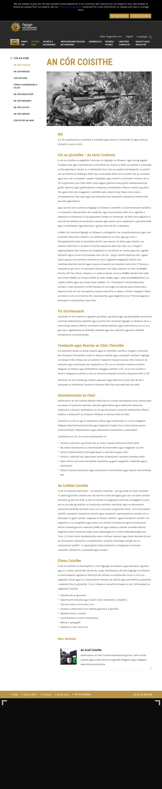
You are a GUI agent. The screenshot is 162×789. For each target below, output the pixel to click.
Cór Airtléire (20, 78)
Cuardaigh (144, 36)
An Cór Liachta (21, 107)
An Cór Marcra (22, 71)
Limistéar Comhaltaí (124, 43)
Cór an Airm (19, 58)
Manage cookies (119, 16)
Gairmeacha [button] (95, 41)
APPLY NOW (15, 42)
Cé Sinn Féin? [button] (36, 43)
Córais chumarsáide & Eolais (25, 86)
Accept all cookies (140, 16)
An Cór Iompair (21, 114)
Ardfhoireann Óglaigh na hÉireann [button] (73, 43)
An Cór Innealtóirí (23, 94)
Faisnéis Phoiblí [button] (109, 43)
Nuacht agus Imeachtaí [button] (143, 43)
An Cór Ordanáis (22, 101)
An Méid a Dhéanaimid (49, 43)
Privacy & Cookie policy (70, 7)
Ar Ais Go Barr (143, 694)
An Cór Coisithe (27, 65)
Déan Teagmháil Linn (111, 36)
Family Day (24, 43)
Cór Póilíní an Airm (24, 120)
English (129, 36)
